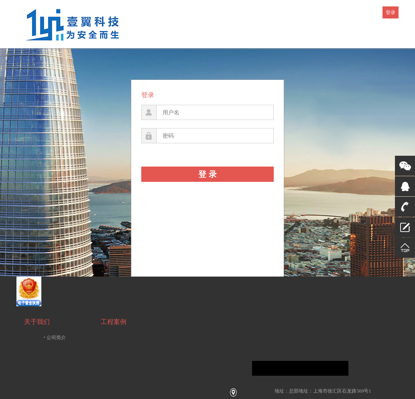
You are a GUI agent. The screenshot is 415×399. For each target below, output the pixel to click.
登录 (390, 12)
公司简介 (55, 337)
